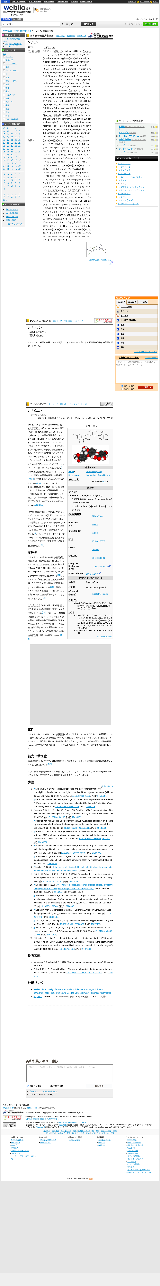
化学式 (72, 582)
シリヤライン (124, 193)
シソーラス (93, 996)
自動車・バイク (12, 70)
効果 (107, 342)
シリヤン (122, 197)
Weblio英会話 (12, 213)
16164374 (58, 892)
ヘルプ (155, 2)
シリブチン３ (124, 173)
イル (60, 147)
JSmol (72, 594)
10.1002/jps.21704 (49, 906)
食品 (7, 109)
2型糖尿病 (91, 761)
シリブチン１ (124, 167)
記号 (5, 200)
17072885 (86, 949)
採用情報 (101, 1145)
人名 (7, 112)
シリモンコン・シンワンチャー (132, 190)
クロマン (62, 201)
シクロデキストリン (49, 579)
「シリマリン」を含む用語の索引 (43, 1091)
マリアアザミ (34, 342)
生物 (7, 105)
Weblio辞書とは (17, 1140)
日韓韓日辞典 (62, 2)
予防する (101, 342)
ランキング (81, 36)
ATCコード (74, 479)
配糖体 (43, 591)
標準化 (33, 432)
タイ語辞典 (131, 1162)
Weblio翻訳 (131, 1148)
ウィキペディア (38, 404)
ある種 (69, 342)
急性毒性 (60, 734)
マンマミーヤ (126, 307)
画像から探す (45, 1142)
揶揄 (122, 347)
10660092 (42, 842)
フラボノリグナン (44, 449)
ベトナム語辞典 (133, 1164)
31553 (95, 525)
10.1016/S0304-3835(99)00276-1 (94, 838)
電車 (7, 67)
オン (72, 151)
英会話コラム (12, 209)
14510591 (102, 796)
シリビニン (58, 51)
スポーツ (9, 102)
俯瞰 (122, 343)
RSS (90, 1178)
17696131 (76, 817)
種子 (42, 342)
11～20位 (132, 302)
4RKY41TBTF (98, 541)
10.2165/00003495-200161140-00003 (84, 973)
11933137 (53, 917)
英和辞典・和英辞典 (135, 1145)
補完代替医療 (125, 139)
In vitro (31, 472)
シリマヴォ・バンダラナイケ (131, 187)
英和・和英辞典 (35, 2)
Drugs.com (74, 475)
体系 (30, 140)
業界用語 (9, 60)
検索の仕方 (15, 1142)
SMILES (73, 600)
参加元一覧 (153, 19)
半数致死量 (106, 741)
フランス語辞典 (133, 1156)
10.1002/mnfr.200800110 (67, 806)
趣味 (7, 98)
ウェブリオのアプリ (48, 1140)
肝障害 (92, 342)
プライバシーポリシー (20, 1151)
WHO (104, 481)
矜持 (122, 329)
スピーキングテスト (15, 224)
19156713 (90, 806)
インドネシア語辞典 (135, 1159)
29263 (95, 533)
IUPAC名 (73, 492)
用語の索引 (71, 36)
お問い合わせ (74, 1140)
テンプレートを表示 (105, 637)
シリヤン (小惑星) (126, 200)
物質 (60, 342)
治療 (81, 342)
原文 (32, 335)
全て (4, 54)
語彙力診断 (11, 220)
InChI (71, 612)
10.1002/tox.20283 (56, 817)
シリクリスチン (126, 149)
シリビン (123, 152)
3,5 (78, 90)
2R (60, 55)
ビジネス (9, 56)
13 (43, 612)
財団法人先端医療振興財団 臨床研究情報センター (45, 1119)
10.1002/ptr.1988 (67, 949)
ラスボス (124, 316)
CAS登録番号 (75, 514)
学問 (16, 31)
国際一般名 (53, 424)
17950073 (96, 853)
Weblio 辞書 (145, 2)
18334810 (73, 881)
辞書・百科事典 (12, 119)
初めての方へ (141, 19)
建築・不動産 (11, 81)
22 (49, 47)
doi (69, 796)
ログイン (132, 1)
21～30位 (142, 302)
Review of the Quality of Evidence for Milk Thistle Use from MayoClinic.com (68, 989)
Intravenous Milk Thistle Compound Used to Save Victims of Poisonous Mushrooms (72, 993)
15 (50, 764)
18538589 (101, 828)
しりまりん (41, 332)
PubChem (73, 522)
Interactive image (100, 594)
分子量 (72, 587)
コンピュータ (11, 63)
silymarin (40, 335)
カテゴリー (85, 404)
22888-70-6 (97, 516)
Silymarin (87, 51)
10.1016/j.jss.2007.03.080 (73, 853)
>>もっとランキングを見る (145, 352)
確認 (122, 338)
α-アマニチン (44, 775)
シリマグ (122, 180)
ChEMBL (73, 556)
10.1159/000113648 (52, 881)
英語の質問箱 (12, 216)
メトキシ (71, 204)
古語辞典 (74, 2)
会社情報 (101, 1142)
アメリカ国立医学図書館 (63, 996)
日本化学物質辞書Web (42, 35)
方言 (7, 116)
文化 (7, 88)
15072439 (95, 924)
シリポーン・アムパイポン (130, 177)
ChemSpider (75, 531)
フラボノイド (34, 605)
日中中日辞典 (49, 2)
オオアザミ (124, 132)
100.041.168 (92, 574)
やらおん (124, 311)
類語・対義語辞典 (19, 2)
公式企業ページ (104, 1140)
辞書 (5, 2)
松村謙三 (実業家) (128, 320)
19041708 (51, 935)
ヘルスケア (10, 95)
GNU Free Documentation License (72, 1122)
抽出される (53, 342)
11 (52, 586)
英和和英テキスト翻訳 (42, 1061)
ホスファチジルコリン (46, 564)
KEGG (72, 547)
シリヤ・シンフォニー (128, 203)
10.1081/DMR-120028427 (72, 924)
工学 (7, 77)
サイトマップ (16, 1153)
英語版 (31, 479)
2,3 (60, 140)
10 (53, 47)
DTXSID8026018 (100, 567)
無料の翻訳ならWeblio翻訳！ (45, 10)
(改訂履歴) (63, 1125)
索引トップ (60, 36)
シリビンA (82, 136)
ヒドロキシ (82, 140)
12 (43, 598)
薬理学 (122, 126)
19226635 (69, 906)
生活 (7, 91)
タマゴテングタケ (52, 522)
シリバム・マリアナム (129, 136)
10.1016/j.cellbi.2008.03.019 (77, 828)
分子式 (31, 47)
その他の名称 (34, 51)
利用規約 (14, 1148)
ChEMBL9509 (98, 558)
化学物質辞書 (25, 31)
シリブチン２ (124, 170)
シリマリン (33, 415)
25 (45, 47)
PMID (94, 796)
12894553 (52, 863)
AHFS (71, 471)
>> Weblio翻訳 (151, 358)
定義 (122, 325)
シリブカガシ (124, 163)
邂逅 (122, 334)
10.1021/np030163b (81, 796)
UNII (71, 539)
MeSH (47, 996)
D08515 (95, 549)
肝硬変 (45, 537)
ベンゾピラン (61, 151)
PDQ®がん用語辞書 (40, 321)
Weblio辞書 (40, 1127)
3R (72, 55)
